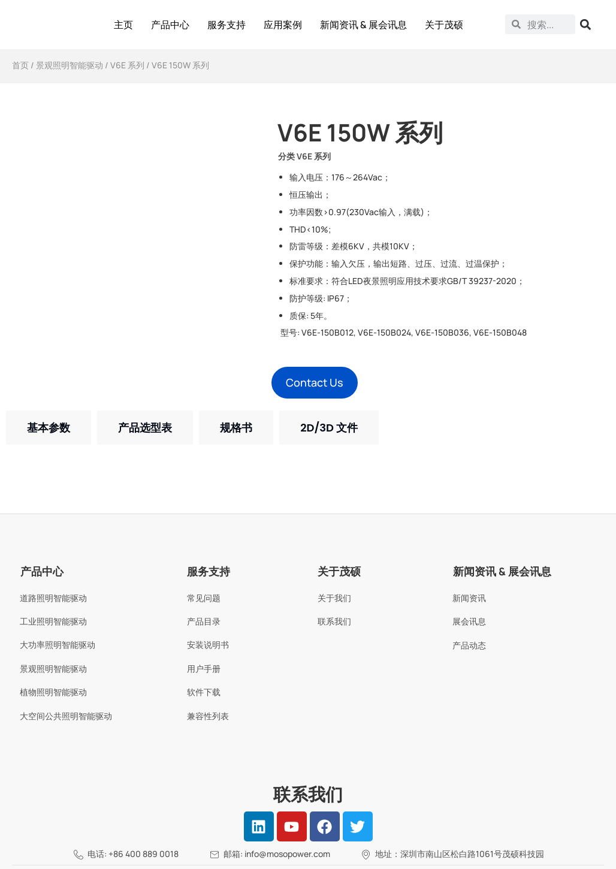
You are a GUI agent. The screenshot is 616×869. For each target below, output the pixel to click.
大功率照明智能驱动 (57, 644)
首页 (20, 65)
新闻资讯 (469, 598)
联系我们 (334, 621)
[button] (314, 383)
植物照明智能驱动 (53, 692)
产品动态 (469, 645)
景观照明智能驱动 (69, 65)
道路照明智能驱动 (53, 598)
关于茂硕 (444, 24)
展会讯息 (469, 621)
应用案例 (283, 24)
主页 (123, 24)
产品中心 (170, 24)
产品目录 (204, 621)
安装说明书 (208, 644)
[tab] (48, 428)
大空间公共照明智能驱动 (66, 716)
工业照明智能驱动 (53, 621)
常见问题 (204, 598)
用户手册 (204, 668)
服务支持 (226, 24)
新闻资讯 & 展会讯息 (363, 24)
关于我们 (334, 598)
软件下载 (204, 692)
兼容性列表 (208, 716)
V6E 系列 (127, 65)
